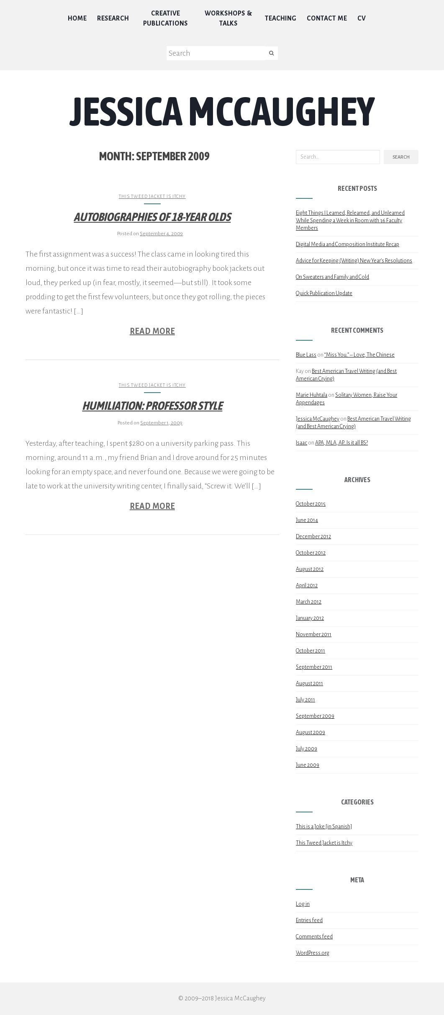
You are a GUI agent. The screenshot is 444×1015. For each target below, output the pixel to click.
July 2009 (306, 749)
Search (401, 156)
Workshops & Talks (228, 18)
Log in (303, 904)
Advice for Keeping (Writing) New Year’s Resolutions (354, 261)
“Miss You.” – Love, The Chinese (359, 355)
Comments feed (314, 937)
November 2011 (313, 634)
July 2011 (305, 700)
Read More (152, 331)
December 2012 (313, 537)
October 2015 (311, 504)
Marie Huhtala (311, 395)
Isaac (301, 443)
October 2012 (311, 553)
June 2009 (307, 765)
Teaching (280, 18)
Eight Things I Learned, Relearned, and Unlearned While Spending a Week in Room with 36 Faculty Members (350, 220)
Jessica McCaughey (222, 111)
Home (77, 18)
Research (113, 18)
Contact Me (327, 18)
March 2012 (308, 602)
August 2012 (309, 569)
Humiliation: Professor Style (152, 405)
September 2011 (314, 667)
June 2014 (307, 520)
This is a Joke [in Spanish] (324, 827)
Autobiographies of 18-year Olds (152, 217)
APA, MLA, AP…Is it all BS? (341, 443)
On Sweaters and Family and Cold (332, 277)
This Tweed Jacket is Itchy (152, 196)
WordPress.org (312, 953)
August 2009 (310, 732)
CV (361, 18)
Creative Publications (165, 18)
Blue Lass (306, 355)
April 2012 (307, 585)
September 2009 (315, 716)
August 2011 (309, 683)
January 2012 (310, 618)
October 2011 (310, 651)
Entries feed (309, 920)
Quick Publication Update (324, 293)
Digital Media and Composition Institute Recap (347, 244)
